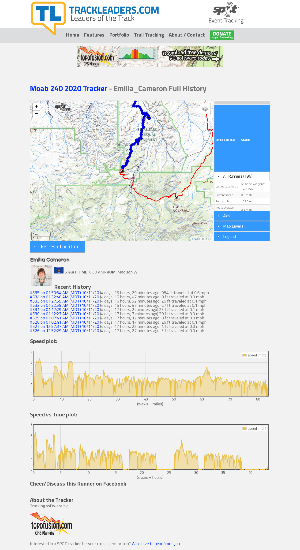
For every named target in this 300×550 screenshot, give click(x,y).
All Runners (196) (237, 176)
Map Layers (233, 226)
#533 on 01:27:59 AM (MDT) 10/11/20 (64, 301)
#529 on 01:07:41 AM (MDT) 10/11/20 (64, 318)
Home (72, 35)
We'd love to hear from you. (156, 543)
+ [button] (36, 106)
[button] (57, 247)
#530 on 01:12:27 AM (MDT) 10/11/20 (64, 314)
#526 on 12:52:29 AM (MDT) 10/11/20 (64, 330)
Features (94, 35)
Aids (226, 216)
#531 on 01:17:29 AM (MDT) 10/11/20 (64, 309)
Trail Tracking (149, 35)
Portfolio (119, 35)
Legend (229, 236)
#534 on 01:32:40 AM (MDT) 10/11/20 (64, 297)
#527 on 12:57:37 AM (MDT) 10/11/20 (64, 326)
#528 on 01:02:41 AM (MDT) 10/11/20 (64, 322)
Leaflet (196, 239)
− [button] (36, 114)
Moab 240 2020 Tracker (69, 88)
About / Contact (187, 35)
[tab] (242, 176)
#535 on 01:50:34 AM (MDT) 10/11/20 (64, 292)
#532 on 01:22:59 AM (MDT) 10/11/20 (64, 305)
